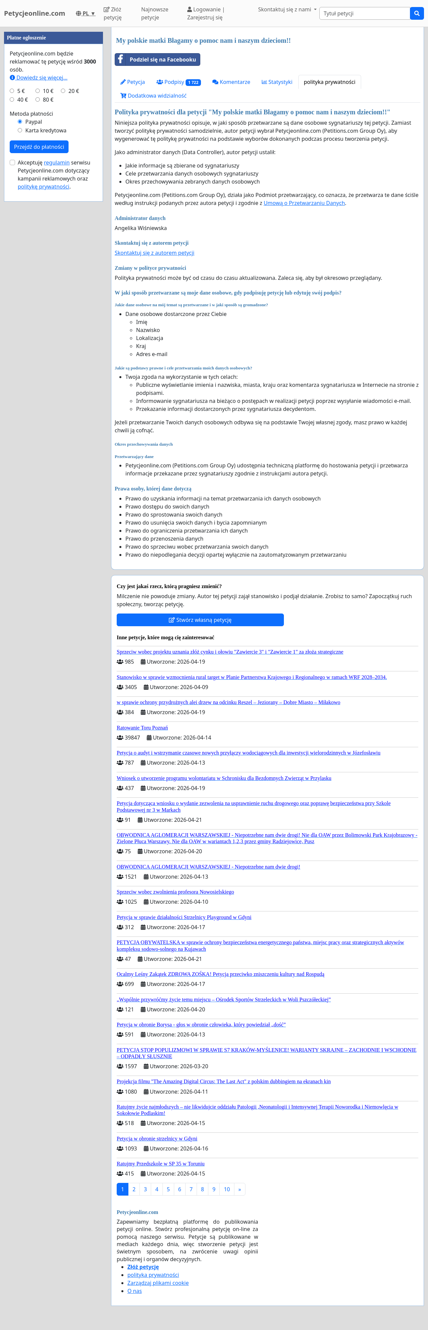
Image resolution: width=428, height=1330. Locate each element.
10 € (48, 291)
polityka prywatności (329, 82)
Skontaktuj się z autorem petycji (154, 252)
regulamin (57, 363)
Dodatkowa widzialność (153, 95)
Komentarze (231, 82)
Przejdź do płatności (39, 347)
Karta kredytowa (46, 331)
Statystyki (277, 82)
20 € (74, 291)
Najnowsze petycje (154, 13)
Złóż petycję (113, 13)
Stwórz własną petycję (200, 620)
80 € (48, 300)
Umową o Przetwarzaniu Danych (304, 203)
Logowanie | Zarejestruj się (206, 13)
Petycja (132, 82)
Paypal (33, 322)
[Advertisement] (53, 127)
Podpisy (178, 82)
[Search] (364, 13)
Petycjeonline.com (34, 13)
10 (227, 1189)
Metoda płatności (31, 314)
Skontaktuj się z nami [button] (285, 9)
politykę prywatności (43, 387)
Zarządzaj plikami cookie (158, 1283)
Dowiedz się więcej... (39, 278)
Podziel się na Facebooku (155, 59)
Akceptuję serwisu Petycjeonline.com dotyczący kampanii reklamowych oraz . (54, 375)
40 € (22, 300)
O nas (134, 1291)
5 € (21, 291)
